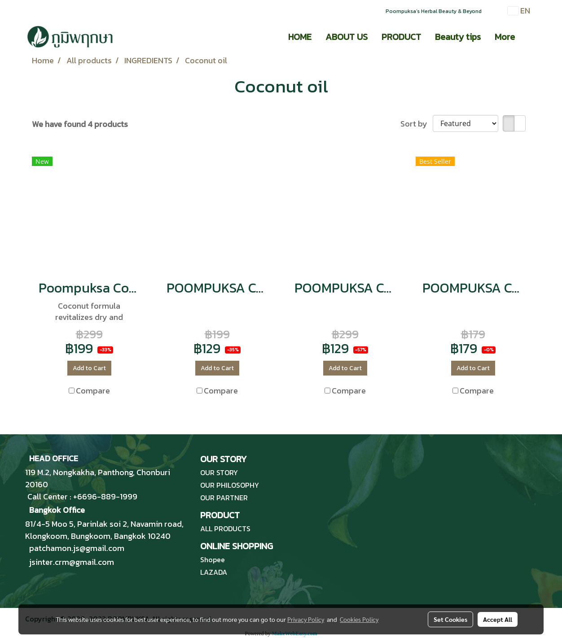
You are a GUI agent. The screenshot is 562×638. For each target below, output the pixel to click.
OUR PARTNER (224, 497)
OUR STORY (219, 472)
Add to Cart (89, 368)
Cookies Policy (359, 619)
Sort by (416, 124)
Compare (93, 391)
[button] (529, 36)
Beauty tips (458, 37)
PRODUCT (401, 37)
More (505, 37)
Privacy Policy (305, 619)
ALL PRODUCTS (225, 528)
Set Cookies (450, 619)
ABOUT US (346, 37)
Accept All (497, 619)
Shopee (212, 559)
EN (519, 10)
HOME (300, 37)
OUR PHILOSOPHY (229, 485)
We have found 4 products (80, 124)
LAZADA (213, 572)
